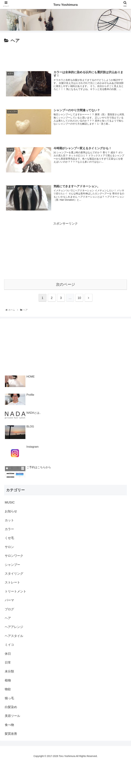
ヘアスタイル (14, 635)
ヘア (8, 618)
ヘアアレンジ (14, 627)
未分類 (9, 671)
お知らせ (11, 511)
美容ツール (12, 716)
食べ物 (9, 724)
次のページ (65, 284)
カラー (9, 529)
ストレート (12, 582)
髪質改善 (11, 733)
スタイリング (14, 573)
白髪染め (11, 707)
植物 (8, 680)
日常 (8, 662)
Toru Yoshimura (65, 4)
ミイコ (9, 644)
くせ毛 (9, 538)
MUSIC (10, 502)
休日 (8, 653)
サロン (9, 547)
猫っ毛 (9, 698)
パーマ (9, 600)
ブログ (9, 609)
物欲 (8, 689)
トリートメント (15, 591)
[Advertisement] (65, 54)
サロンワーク (14, 555)
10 (79, 297)
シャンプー (12, 564)
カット (9, 520)
